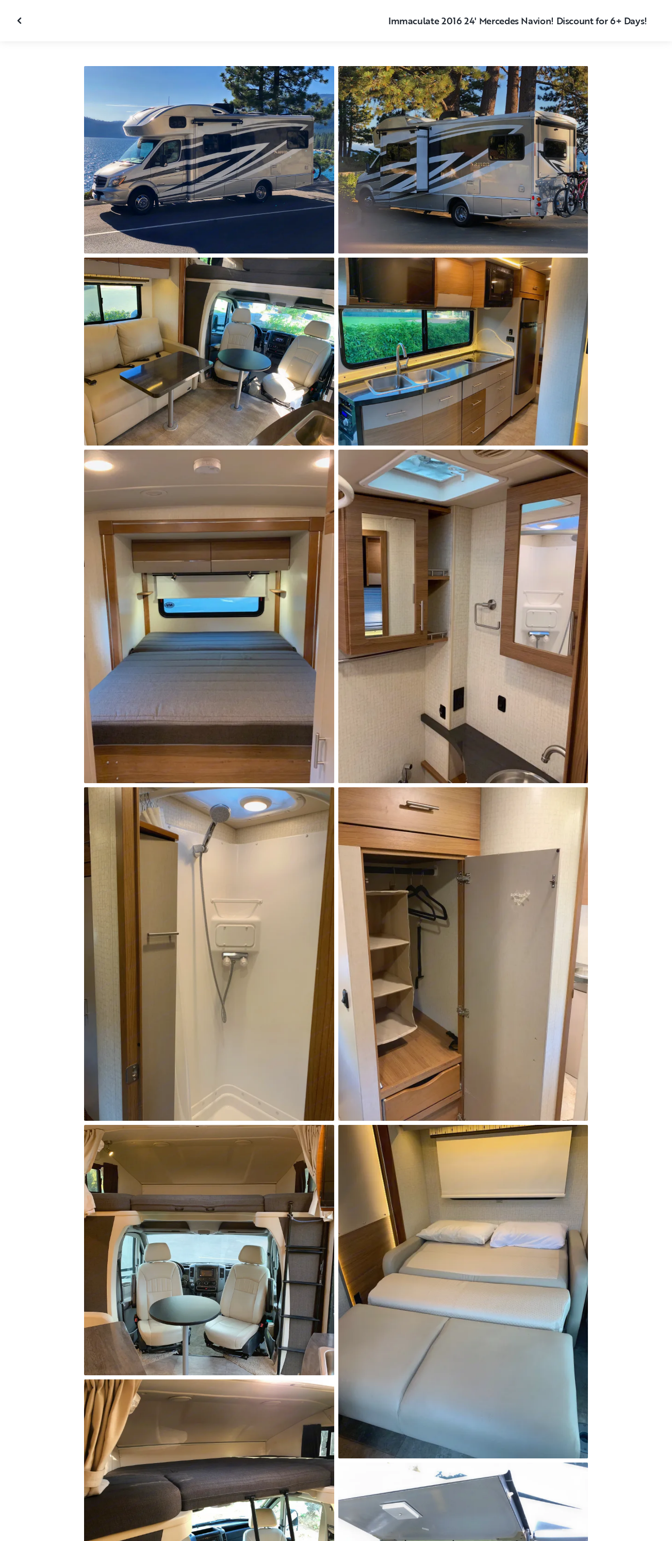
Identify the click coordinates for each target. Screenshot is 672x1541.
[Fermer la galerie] (20, 20)
